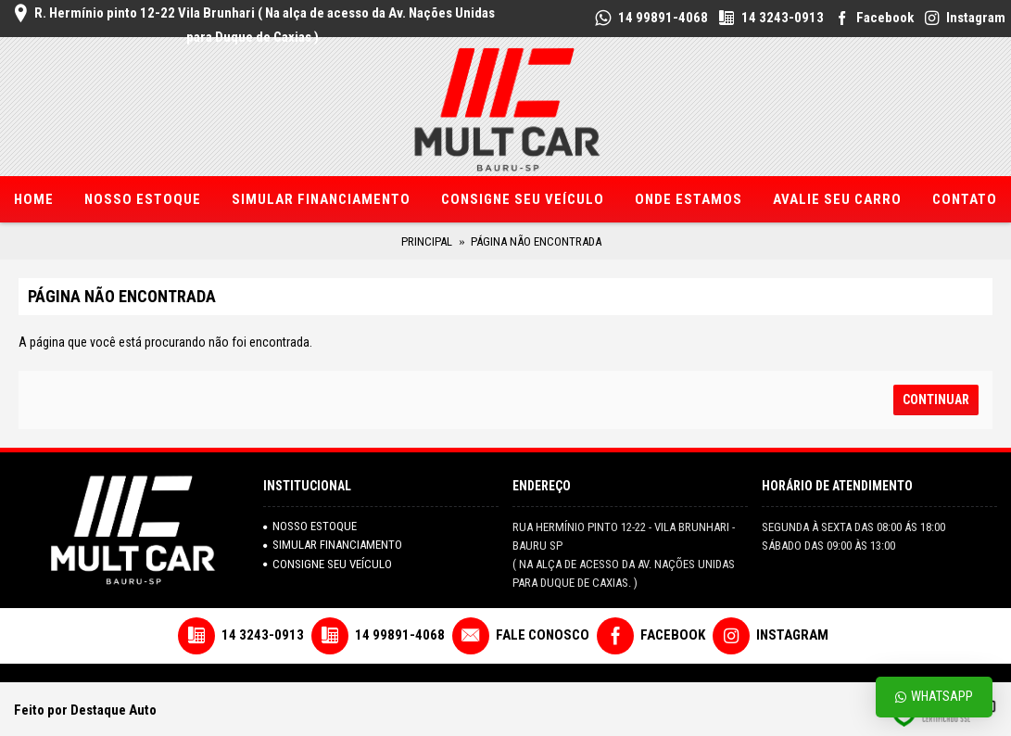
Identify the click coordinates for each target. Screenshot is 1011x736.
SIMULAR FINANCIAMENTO (332, 545)
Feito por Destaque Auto (85, 710)
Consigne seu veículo (327, 564)
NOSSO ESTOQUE (310, 526)
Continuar (936, 399)
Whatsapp (934, 696)
